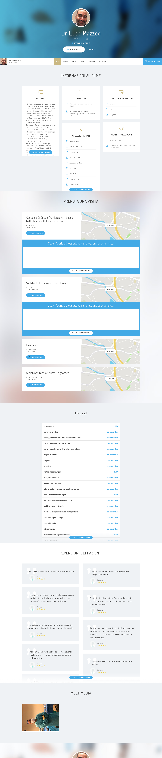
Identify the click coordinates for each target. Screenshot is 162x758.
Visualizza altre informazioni (41, 152)
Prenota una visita (152, 61)
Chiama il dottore (36, 233)
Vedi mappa (110, 225)
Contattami (92, 49)
